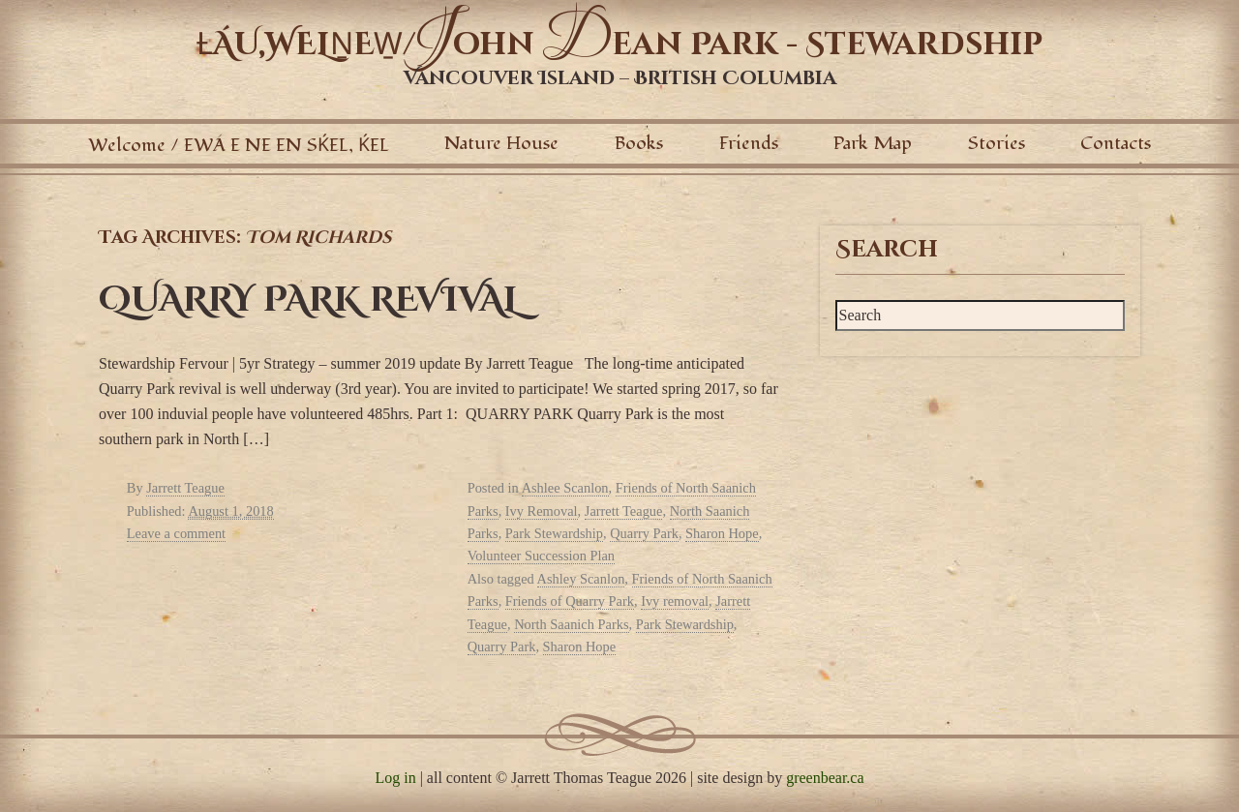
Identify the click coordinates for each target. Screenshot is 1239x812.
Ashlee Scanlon (565, 488)
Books (639, 143)
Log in (395, 777)
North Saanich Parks (571, 624)
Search (886, 249)
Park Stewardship (554, 533)
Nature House (501, 143)
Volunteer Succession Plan (541, 555)
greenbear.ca (824, 777)
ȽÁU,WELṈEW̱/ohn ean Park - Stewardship (619, 45)
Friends (748, 143)
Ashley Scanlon (581, 578)
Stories (996, 143)
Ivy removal (675, 601)
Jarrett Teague (185, 488)
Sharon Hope (722, 533)
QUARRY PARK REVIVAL (309, 300)
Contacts (1115, 143)
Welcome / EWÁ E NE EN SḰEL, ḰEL (238, 145)
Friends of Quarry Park (569, 601)
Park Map (872, 143)
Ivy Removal (541, 511)
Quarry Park (644, 533)
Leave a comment (176, 533)
